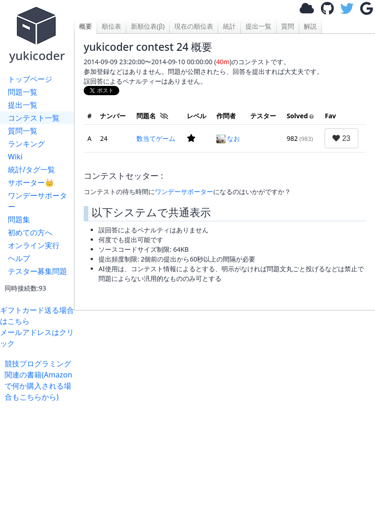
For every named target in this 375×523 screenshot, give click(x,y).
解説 (310, 26)
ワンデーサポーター (37, 201)
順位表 (111, 26)
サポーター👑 (31, 182)
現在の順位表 (193, 26)
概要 (85, 26)
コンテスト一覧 (34, 118)
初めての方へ (30, 232)
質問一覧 (22, 131)
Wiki (15, 157)
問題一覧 (22, 92)
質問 (287, 26)
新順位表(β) (148, 26)
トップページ (30, 79)
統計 (229, 26)
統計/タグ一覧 (31, 169)
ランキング (26, 144)
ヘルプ (19, 258)
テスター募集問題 (37, 271)
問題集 (19, 219)
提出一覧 (22, 105)
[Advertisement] (224, 412)
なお (228, 138)
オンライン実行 (34, 245)
